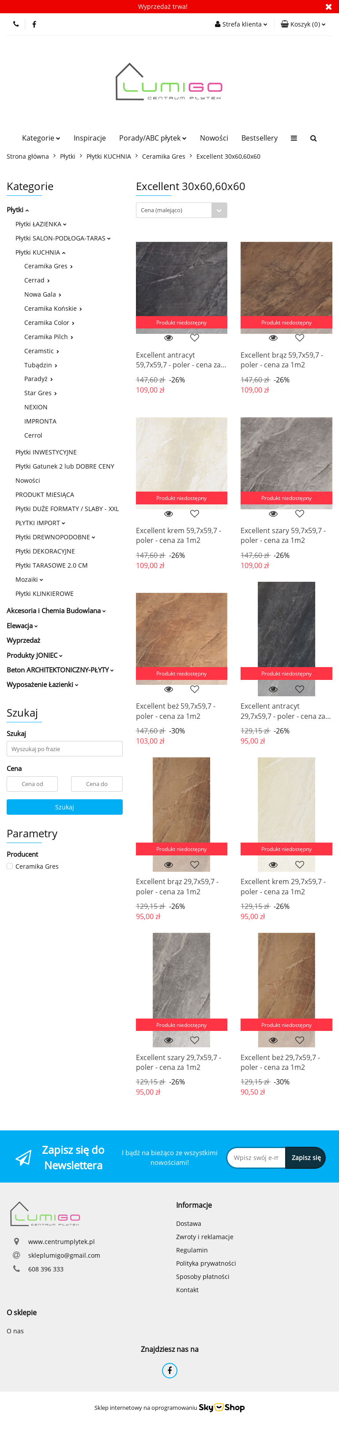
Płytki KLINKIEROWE (44, 593)
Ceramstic (41, 351)
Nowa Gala (42, 294)
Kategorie (41, 138)
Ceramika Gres (48, 266)
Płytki (18, 209)
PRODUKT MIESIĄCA (44, 494)
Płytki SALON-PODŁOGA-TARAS (63, 238)
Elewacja (22, 625)
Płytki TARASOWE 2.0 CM (51, 565)
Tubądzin (40, 365)
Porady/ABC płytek (153, 138)
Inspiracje (90, 138)
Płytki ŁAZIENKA (41, 224)
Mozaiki (29, 579)
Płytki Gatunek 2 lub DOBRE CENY (64, 466)
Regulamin (192, 1250)
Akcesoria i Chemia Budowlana (56, 610)
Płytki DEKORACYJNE (45, 551)
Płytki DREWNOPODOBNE (55, 537)
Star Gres (40, 393)
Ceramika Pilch (48, 336)
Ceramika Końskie (53, 308)
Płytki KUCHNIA (40, 252)
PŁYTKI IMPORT (40, 523)
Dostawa (188, 1223)
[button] (303, 24)
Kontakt (187, 1290)
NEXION (36, 407)
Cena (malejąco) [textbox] (161, 210)
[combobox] (181, 210)
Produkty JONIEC (35, 655)
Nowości (214, 138)
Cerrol (33, 435)
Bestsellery (259, 138)
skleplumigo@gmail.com (64, 1255)
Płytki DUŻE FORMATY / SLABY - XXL (67, 508)
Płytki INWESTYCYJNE (46, 452)
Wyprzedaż (23, 640)
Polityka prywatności (206, 1263)
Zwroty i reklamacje (205, 1237)
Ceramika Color (49, 322)
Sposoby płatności (203, 1276)
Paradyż (38, 378)
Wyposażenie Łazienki (43, 684)
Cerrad (37, 280)
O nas (15, 1331)
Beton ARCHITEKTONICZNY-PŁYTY (60, 669)
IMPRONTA (40, 421)
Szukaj (64, 807)
